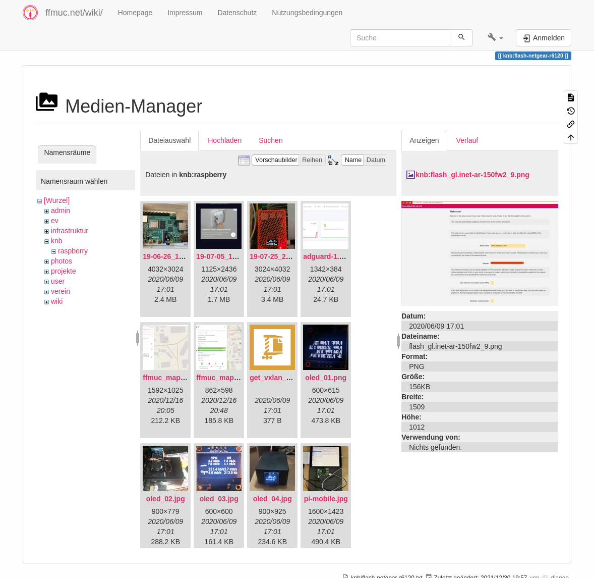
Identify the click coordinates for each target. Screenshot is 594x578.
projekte (63, 271)
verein (60, 291)
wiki (57, 301)
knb (57, 241)
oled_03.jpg (219, 499)
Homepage (135, 13)
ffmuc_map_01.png (175, 378)
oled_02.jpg (165, 499)
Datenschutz (237, 13)
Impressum (184, 13)
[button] (495, 37)
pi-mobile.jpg (326, 499)
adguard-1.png (327, 256)
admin (60, 210)
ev (54, 221)
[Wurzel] (57, 200)
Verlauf (467, 140)
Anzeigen (424, 140)
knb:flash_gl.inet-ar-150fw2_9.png (472, 175)
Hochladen (225, 140)
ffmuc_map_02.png (228, 378)
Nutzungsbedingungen (307, 13)
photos (61, 261)
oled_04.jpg (272, 499)
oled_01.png (325, 378)
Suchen (270, 140)
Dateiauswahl (169, 140)
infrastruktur (69, 231)
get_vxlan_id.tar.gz (281, 378)
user (58, 281)
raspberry (73, 251)
